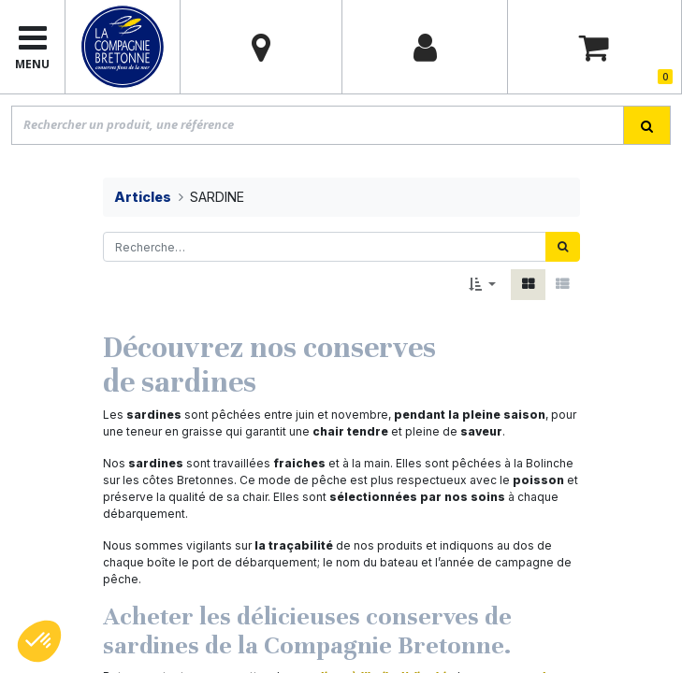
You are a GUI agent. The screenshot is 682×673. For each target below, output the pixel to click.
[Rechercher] (562, 247)
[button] (482, 284)
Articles (142, 197)
